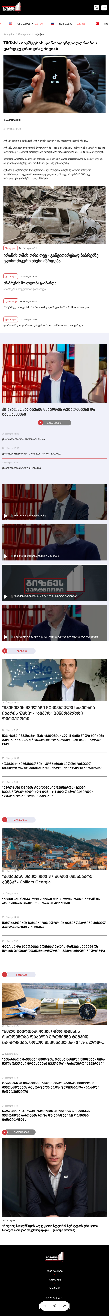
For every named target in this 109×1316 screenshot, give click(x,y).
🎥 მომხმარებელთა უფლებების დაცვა (23, 439)
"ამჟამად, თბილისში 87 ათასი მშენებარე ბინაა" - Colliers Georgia (46, 307)
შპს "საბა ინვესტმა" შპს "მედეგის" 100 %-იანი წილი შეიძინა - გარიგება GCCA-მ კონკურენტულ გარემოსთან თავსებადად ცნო (54, 740)
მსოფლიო (24, 33)
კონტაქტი (54, 1280)
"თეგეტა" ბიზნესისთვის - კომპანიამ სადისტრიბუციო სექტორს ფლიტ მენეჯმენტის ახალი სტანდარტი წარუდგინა (52, 766)
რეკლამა (54, 1288)
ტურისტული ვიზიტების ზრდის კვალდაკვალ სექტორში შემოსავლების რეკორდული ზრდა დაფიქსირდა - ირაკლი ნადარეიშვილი (50, 1087)
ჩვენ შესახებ (55, 1271)
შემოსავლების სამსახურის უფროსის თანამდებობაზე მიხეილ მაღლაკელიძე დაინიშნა (54, 925)
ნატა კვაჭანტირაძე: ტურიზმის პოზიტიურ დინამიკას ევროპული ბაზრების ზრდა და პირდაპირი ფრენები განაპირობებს (46, 1115)
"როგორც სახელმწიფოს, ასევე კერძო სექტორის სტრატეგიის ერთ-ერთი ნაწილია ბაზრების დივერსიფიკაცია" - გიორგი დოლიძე (50, 1228)
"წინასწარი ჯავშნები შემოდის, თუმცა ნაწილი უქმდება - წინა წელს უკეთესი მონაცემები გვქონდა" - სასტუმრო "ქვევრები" (53, 1061)
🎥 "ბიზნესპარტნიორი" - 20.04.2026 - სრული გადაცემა (31, 454)
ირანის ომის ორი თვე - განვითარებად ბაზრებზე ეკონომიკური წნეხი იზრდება (50, 258)
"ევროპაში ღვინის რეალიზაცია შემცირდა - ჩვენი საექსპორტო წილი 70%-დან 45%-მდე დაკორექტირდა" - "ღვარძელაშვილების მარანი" (48, 792)
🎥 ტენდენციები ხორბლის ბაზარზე (21, 468)
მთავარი (9, 33)
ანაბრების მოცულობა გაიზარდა (29, 283)
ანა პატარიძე (11, 120)
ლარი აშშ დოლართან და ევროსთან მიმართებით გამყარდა (43, 325)
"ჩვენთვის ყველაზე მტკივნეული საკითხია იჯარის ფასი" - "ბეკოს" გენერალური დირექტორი (48, 713)
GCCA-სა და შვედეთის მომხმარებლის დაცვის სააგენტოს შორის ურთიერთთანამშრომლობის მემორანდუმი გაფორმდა (53, 949)
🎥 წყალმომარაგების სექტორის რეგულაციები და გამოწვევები (48, 412)
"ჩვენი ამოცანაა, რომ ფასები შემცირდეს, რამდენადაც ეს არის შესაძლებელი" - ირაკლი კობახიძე (51, 901)
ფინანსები (10, 276)
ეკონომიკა (11, 301)
